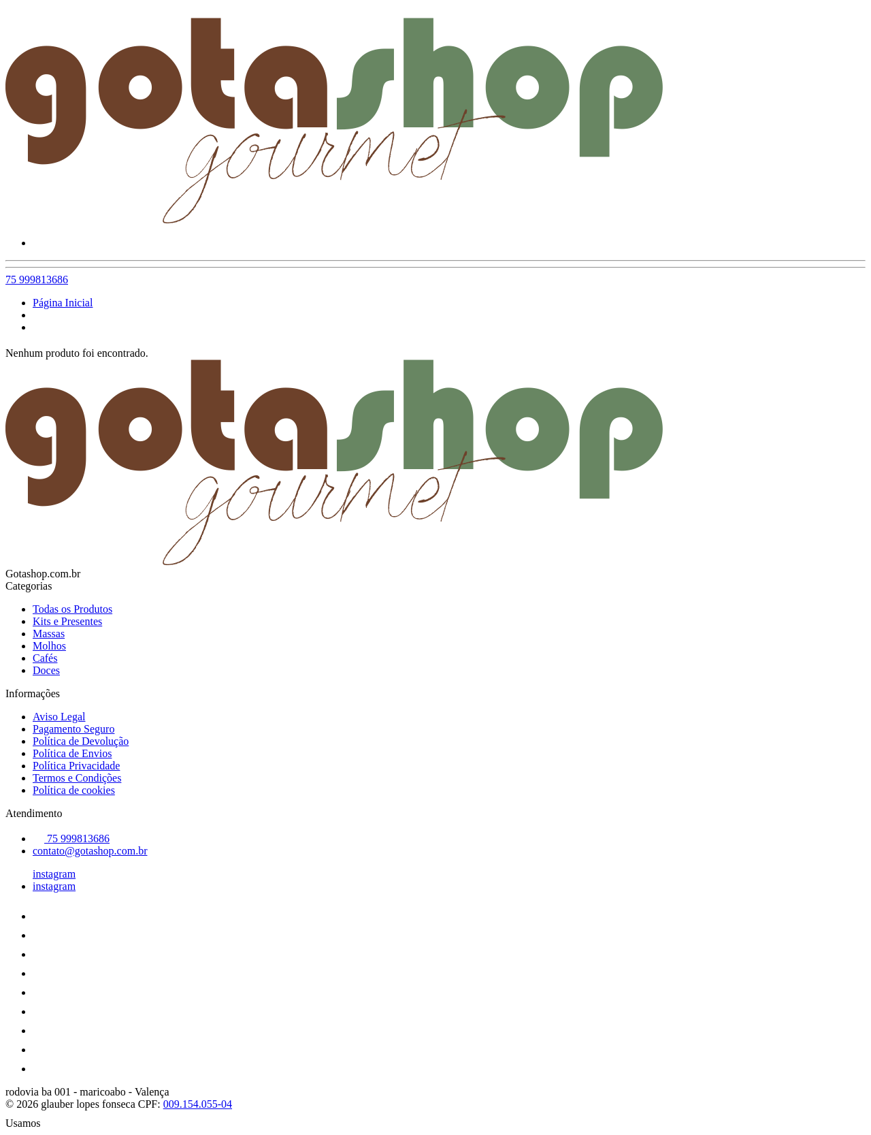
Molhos (49, 646)
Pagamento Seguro (73, 729)
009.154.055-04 (197, 1104)
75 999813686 (36, 279)
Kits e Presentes (67, 621)
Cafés (45, 658)
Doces (46, 670)
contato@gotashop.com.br (90, 851)
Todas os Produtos (72, 609)
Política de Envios (72, 753)
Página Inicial (63, 302)
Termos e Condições (77, 778)
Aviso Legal (59, 716)
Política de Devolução (81, 741)
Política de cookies (74, 790)
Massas (49, 633)
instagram (54, 874)
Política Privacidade (76, 765)
